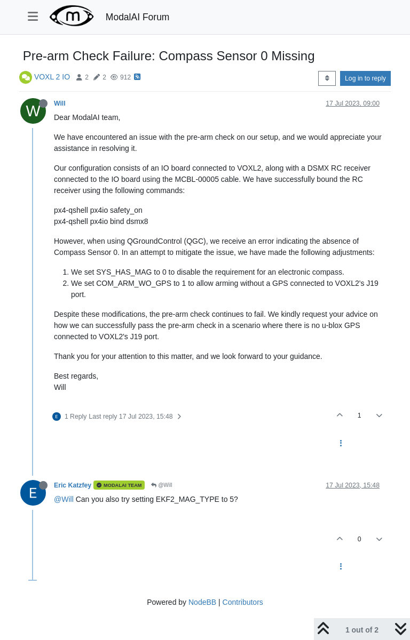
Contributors (243, 602)
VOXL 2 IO (52, 77)
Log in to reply (365, 78)
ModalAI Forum (138, 17)
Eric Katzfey (72, 485)
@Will (161, 485)
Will (60, 103)
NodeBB (202, 602)
